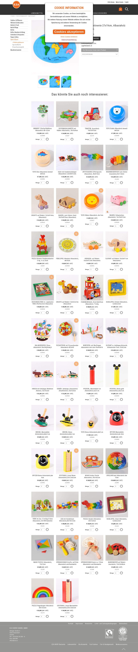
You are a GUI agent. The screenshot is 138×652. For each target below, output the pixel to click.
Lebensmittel (37, 13)
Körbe (12, 30)
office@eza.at (14, 640)
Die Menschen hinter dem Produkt (94, 50)
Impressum (79, 623)
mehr (10, 102)
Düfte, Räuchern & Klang (18, 32)
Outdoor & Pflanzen (16, 20)
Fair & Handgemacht (21, 16)
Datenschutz (123, 623)
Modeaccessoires (99, 13)
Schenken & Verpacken (17, 35)
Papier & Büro (15, 37)
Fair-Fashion (94, 644)
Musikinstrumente (16, 50)
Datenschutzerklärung (69, 40)
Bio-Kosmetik (83, 644)
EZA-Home (111, 2)
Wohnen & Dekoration (17, 23)
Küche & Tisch (15, 25)
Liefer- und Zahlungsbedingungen (106, 623)
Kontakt (70, 623)
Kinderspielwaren (19, 42)
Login (126, 2)
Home (13, 16)
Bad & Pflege (14, 27)
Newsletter (88, 623)
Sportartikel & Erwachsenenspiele (18, 46)
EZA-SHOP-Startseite (58, 644)
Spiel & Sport (31, 16)
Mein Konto (119, 2)
